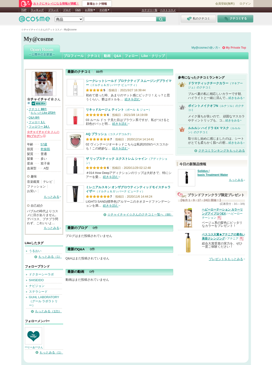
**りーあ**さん (34, 347)
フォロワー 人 (39, 126)
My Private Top (236, 47)
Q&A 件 (34, 117)
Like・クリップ (153, 56)
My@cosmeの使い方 (205, 47)
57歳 (44, 144)
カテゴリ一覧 (149, 10)
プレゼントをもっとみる (226, 259)
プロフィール (74, 56)
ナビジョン (36, 286)
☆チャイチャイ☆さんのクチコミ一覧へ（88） (140, 214)
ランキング (37, 9)
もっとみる (51, 197)
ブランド (53, 9)
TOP (24, 9)
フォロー (131, 56)
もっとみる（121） (48, 311)
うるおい (35, 251)
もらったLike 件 (43, 112)
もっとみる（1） (50, 256)
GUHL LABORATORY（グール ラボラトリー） (44, 301)
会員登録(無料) (224, 3)
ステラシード (38, 291)
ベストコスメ (168, 10)
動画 (107, 56)
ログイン (245, 3)
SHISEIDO (36, 280)
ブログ (67, 9)
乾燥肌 (45, 149)
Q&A (78, 9)
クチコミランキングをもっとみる (221, 150)
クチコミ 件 (38, 109)
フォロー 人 (37, 122)
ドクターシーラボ (41, 274)
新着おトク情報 (97, 4)
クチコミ (93, 56)
